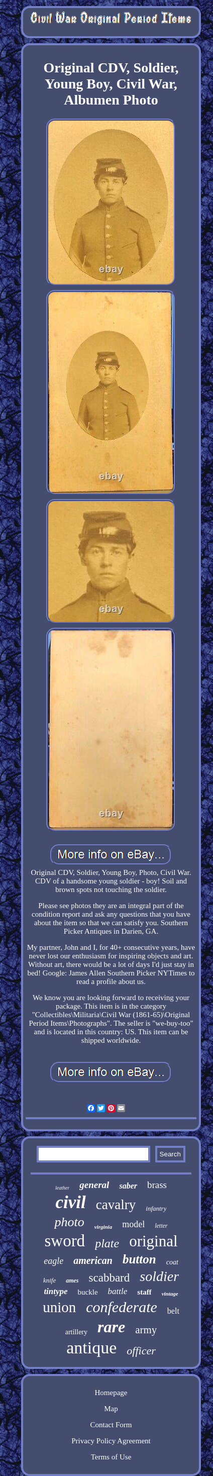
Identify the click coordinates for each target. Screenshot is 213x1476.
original (153, 1241)
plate (107, 1243)
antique (91, 1347)
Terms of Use (111, 1457)
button (139, 1259)
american (93, 1260)
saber (128, 1186)
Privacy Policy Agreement (110, 1441)
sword (64, 1241)
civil (71, 1202)
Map (111, 1409)
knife (49, 1280)
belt (173, 1311)
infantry (156, 1208)
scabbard (109, 1277)
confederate (121, 1307)
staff (144, 1292)
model (133, 1224)
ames (72, 1280)
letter (161, 1225)
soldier (159, 1276)
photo (69, 1222)
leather (62, 1188)
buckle (88, 1292)
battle (118, 1291)
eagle (53, 1261)
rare (111, 1327)
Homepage (111, 1393)
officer (141, 1350)
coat (172, 1262)
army (146, 1330)
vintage (170, 1294)
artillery (76, 1332)
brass (157, 1184)
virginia (103, 1227)
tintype (55, 1291)
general (94, 1184)
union (59, 1307)
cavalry (116, 1204)
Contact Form (111, 1425)
